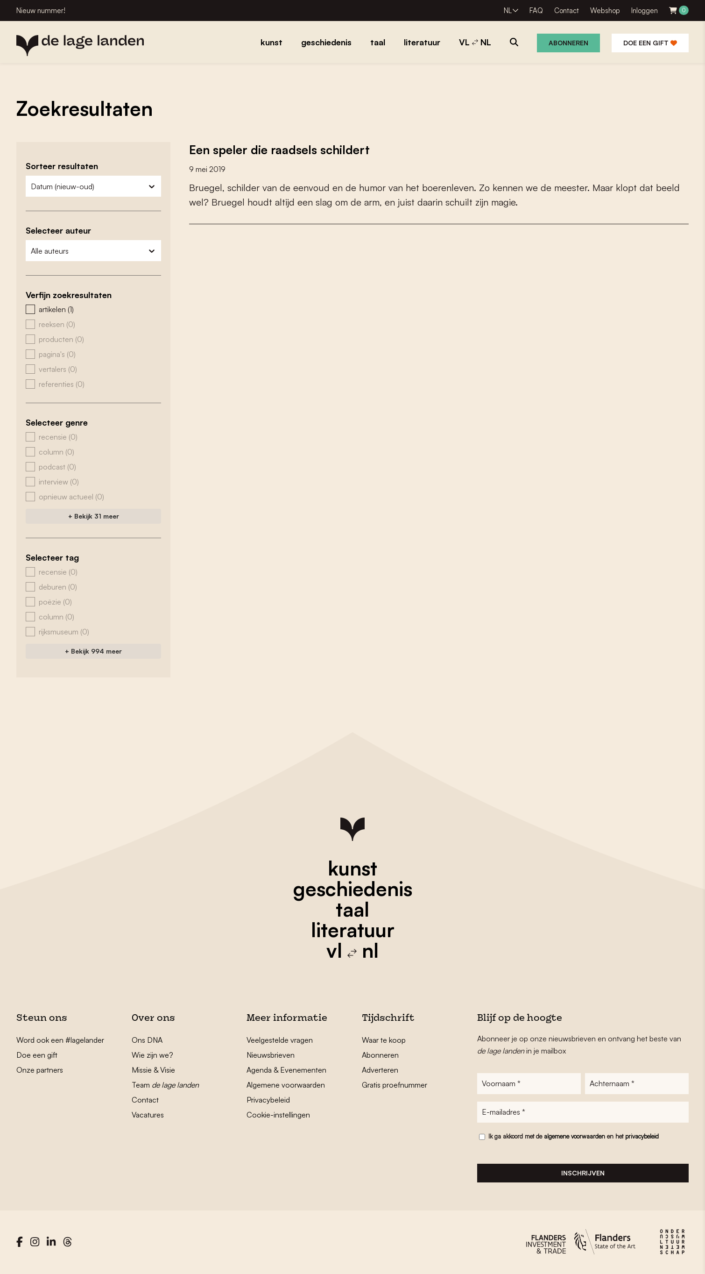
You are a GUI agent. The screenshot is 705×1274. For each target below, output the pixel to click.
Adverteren (380, 1070)
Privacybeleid (268, 1099)
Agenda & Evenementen (286, 1070)
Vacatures (148, 1114)
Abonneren (568, 43)
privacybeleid (642, 1137)
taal (352, 909)
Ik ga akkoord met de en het (573, 1137)
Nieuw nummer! (40, 10)
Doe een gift (650, 43)
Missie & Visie (153, 1070)
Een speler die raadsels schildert (281, 149)
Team (165, 1084)
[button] (93, 309)
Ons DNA (147, 1040)
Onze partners (39, 1070)
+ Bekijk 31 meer (93, 516)
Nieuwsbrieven (271, 1055)
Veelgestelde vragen (280, 1040)
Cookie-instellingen (278, 1114)
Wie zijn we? (152, 1055)
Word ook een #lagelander (60, 1040)
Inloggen (644, 10)
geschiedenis (352, 888)
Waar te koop (384, 1040)
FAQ (536, 10)
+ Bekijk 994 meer (93, 651)
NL (508, 10)
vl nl (352, 950)
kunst (352, 868)
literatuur (353, 930)
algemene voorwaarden (574, 1137)
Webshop (605, 10)
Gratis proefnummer (394, 1084)
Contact (566, 10)
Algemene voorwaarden (286, 1084)
